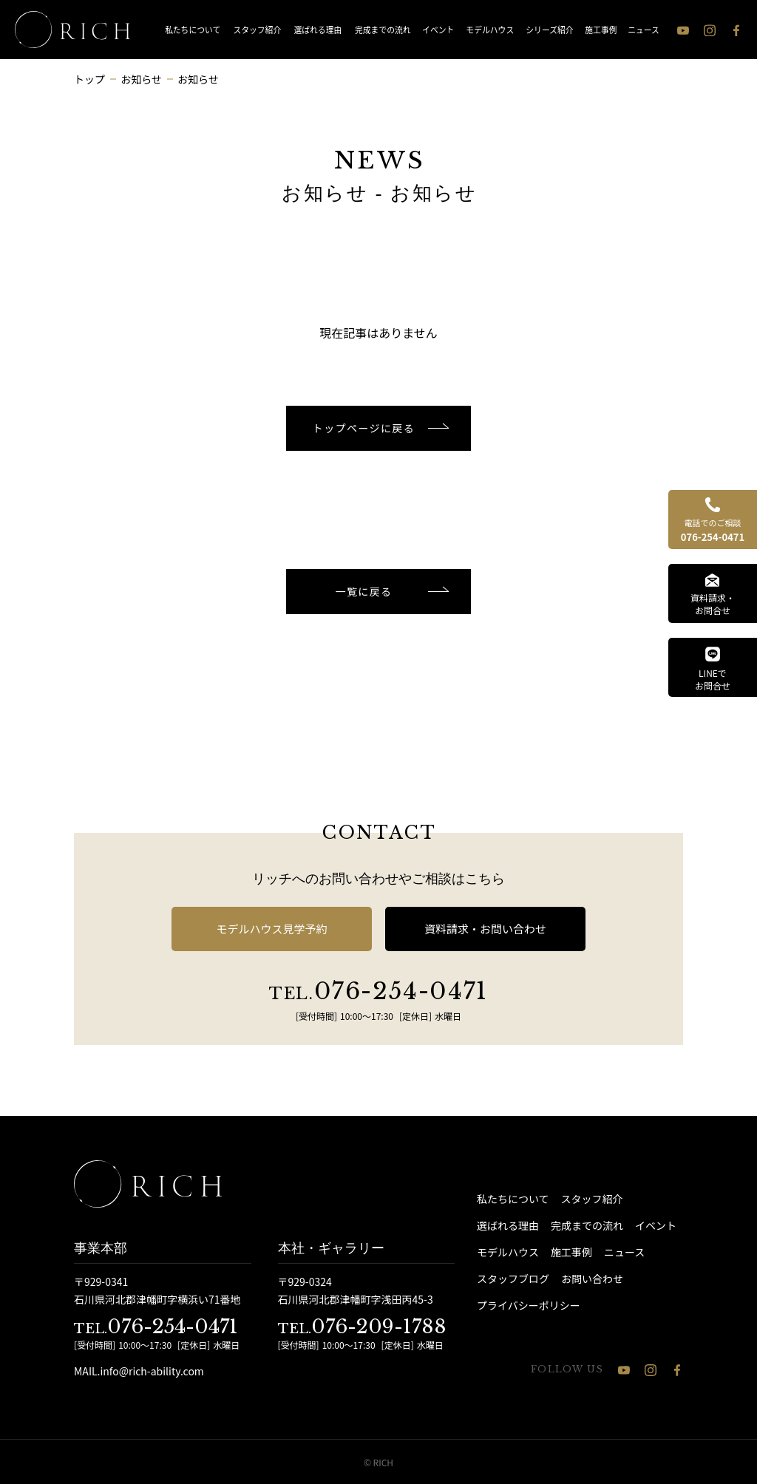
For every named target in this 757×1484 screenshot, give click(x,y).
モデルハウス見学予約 (271, 928)
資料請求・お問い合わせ (485, 928)
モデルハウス (490, 29)
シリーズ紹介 (550, 29)
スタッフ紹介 (258, 29)
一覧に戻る (364, 591)
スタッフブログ (513, 1278)
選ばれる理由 (317, 29)
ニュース (643, 29)
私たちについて (192, 29)
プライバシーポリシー (528, 1305)
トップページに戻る (364, 428)
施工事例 (601, 29)
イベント (438, 29)
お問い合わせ (592, 1278)
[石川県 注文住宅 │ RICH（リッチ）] (72, 29)
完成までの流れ (383, 29)
